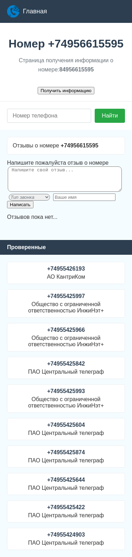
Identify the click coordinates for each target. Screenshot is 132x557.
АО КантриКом (66, 273)
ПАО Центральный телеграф (66, 368)
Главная (27, 11)
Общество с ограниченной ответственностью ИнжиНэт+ (66, 303)
